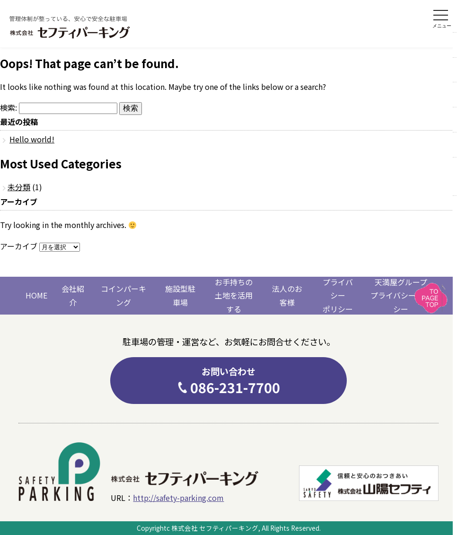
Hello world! (31, 139)
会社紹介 (73, 295)
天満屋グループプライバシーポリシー (400, 295)
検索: (8, 107)
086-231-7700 (228, 381)
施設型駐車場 (180, 295)
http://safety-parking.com (178, 497)
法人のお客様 (287, 295)
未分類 (19, 187)
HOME (36, 295)
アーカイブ (18, 246)
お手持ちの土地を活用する (234, 295)
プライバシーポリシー (338, 295)
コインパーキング (123, 295)
